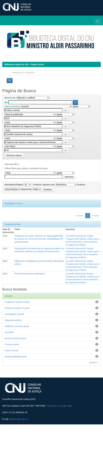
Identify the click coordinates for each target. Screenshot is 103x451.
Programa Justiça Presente (17, 308)
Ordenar (81, 184)
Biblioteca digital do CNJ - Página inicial (24, 64)
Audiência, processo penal (17, 326)
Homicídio (9, 332)
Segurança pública (13, 320)
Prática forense (11, 350)
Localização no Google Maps (59, 406)
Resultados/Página (14, 184)
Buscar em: (10, 98)
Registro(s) (26, 189)
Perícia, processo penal (15, 338)
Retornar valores (14, 155)
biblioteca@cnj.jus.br (18, 419)
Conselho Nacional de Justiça (79, 236)
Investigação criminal (14, 314)
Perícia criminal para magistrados (29, 273)
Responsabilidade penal (16, 356)
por (6, 102)
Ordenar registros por (44, 184)
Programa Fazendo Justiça (17, 302)
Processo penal (12, 344)
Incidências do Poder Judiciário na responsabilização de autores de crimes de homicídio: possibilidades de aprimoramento (38, 239)
